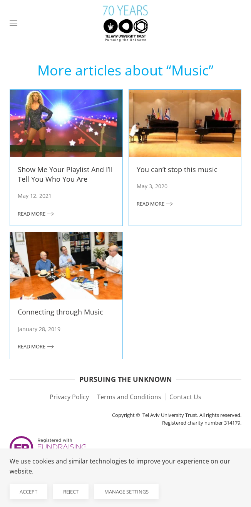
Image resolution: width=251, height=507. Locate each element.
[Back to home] (125, 23)
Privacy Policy (69, 397)
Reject (71, 491)
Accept (28, 491)
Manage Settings (126, 491)
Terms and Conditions (129, 397)
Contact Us (185, 397)
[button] (13, 23)
